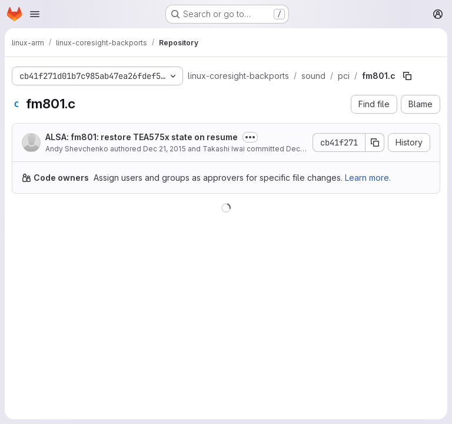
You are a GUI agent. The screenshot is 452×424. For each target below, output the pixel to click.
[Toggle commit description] (250, 137)
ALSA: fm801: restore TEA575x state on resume (141, 137)
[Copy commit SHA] (374, 142)
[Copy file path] (407, 76)
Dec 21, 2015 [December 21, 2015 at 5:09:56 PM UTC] (164, 148)
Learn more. (368, 178)
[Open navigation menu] (34, 14)
